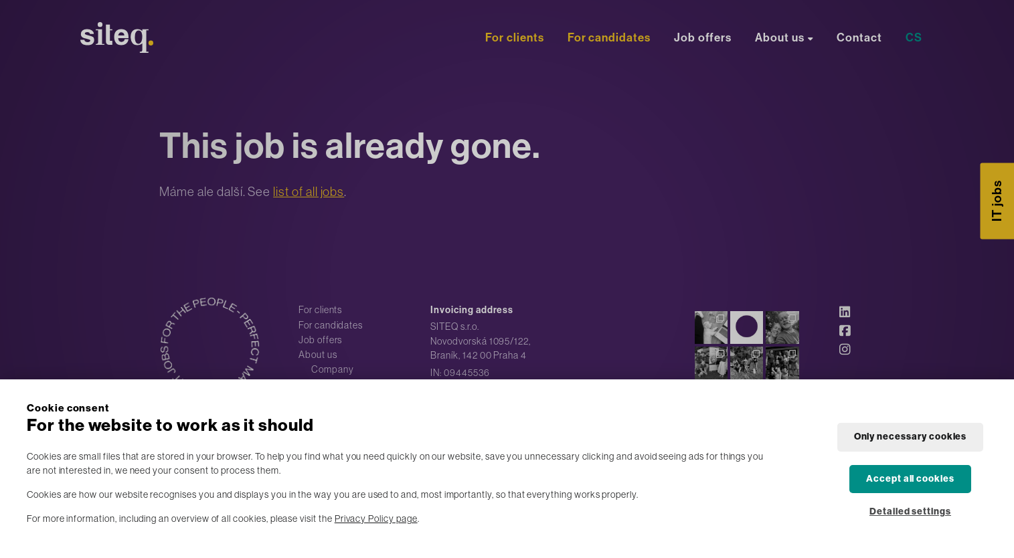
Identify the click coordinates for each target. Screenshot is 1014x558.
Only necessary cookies (910, 436)
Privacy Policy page (376, 518)
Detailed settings (910, 511)
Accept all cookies (910, 478)
